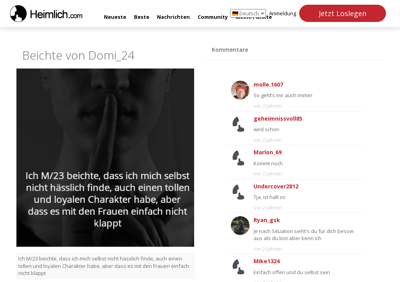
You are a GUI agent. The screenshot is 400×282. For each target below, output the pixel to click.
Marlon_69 (268, 152)
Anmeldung (282, 13)
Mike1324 (267, 261)
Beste (141, 16)
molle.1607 (268, 84)
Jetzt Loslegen (342, 13)
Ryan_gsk (267, 220)
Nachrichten (173, 16)
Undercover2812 (276, 186)
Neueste (115, 16)
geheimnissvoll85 (278, 118)
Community (213, 16)
